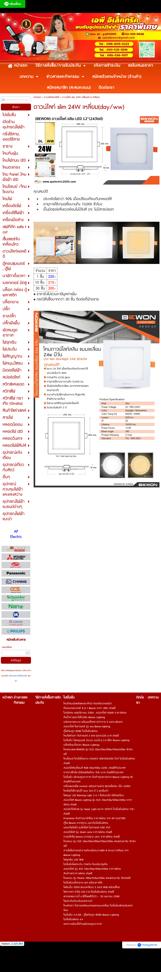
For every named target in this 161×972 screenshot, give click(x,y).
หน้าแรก (37, 97)
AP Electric (16, 534)
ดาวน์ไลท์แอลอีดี (51, 97)
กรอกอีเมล (7, 647)
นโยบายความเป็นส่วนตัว (18, 675)
